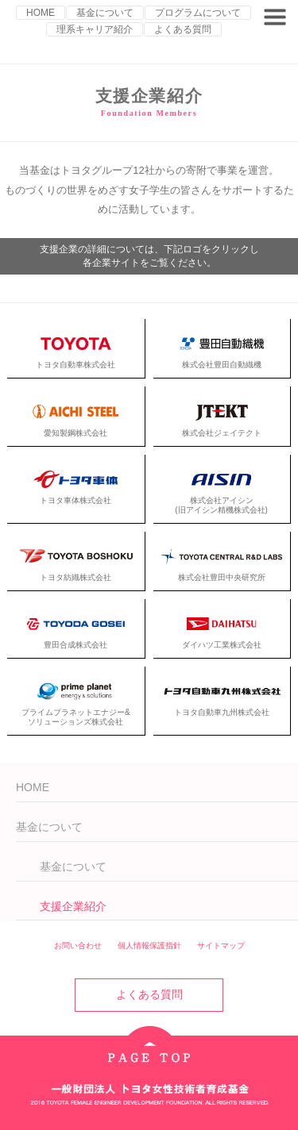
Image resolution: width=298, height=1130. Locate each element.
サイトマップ (221, 945)
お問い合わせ (78, 945)
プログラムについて (198, 12)
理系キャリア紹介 (94, 29)
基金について (105, 12)
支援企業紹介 (73, 906)
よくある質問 (182, 29)
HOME (40, 12)
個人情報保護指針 (149, 945)
